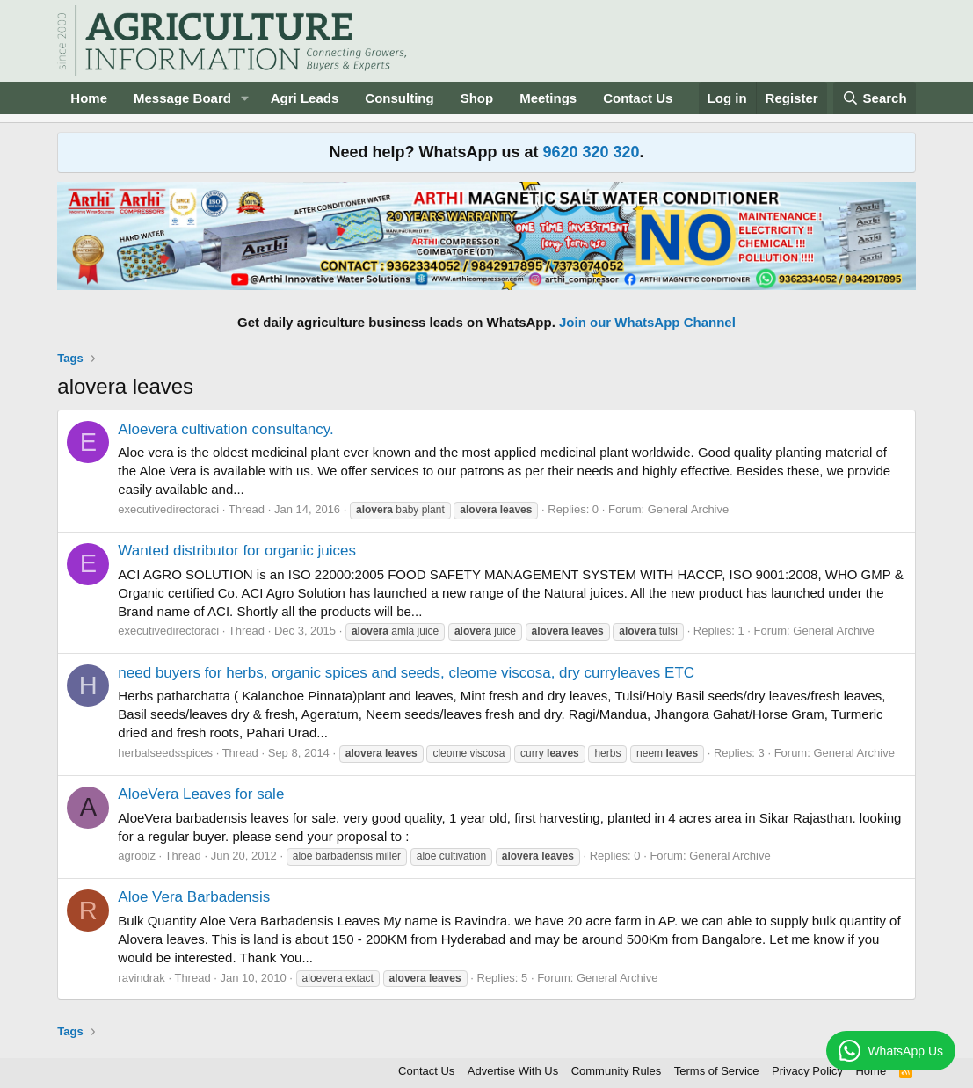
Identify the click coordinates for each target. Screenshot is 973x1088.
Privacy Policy (807, 1070)
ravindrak (141, 977)
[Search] (874, 98)
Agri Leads (305, 98)
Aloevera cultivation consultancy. (225, 429)
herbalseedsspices (165, 752)
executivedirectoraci (168, 509)
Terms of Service (716, 1070)
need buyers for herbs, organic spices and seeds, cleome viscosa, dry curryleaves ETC (406, 672)
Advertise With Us (513, 1070)
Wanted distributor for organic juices (237, 550)
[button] (245, 98)
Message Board (182, 98)
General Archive (689, 509)
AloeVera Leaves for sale (201, 794)
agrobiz (137, 855)
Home (88, 98)
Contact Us (637, 98)
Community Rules (616, 1070)
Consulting (399, 98)
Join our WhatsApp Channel (647, 322)
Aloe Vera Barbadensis (194, 897)
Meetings (548, 98)
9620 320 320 (590, 152)
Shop (477, 98)
